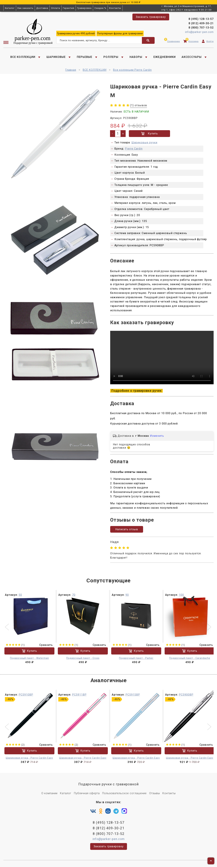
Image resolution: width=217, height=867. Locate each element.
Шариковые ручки (144, 142)
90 (127, 594)
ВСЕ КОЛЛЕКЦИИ (22, 57)
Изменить (157, 435)
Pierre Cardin (134, 148)
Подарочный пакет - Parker (136, 658)
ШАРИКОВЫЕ (56, 57)
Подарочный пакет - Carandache (189, 658)
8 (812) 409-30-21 (201, 23)
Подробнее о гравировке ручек (136, 391)
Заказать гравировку (151, 17)
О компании (49, 793)
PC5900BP (186, 694)
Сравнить (44, 645)
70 (73, 594)
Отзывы (154, 793)
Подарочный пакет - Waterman (29, 658)
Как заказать (25, 8)
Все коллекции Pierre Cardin (132, 69)
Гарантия (68, 8)
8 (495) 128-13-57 (201, 19)
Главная (70, 69)
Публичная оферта (87, 793)
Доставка (42, 8)
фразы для (120, 33)
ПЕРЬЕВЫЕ (84, 57)
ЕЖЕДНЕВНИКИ (164, 57)
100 (181, 594)
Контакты (115, 8)
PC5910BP (26, 694)
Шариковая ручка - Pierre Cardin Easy (29, 758)
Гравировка (84, 8)
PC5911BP (79, 694)
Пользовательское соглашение (124, 793)
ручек (76, 33)
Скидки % (100, 8)
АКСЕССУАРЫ (192, 57)
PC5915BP (132, 694)
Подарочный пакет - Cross (83, 658)
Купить (149, 133)
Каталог (10, 8)
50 (20, 594)
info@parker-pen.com (199, 32)
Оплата (55, 8)
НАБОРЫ (136, 57)
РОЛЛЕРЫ (110, 57)
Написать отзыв (126, 529)
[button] (7, 627)
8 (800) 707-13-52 (201, 27)
